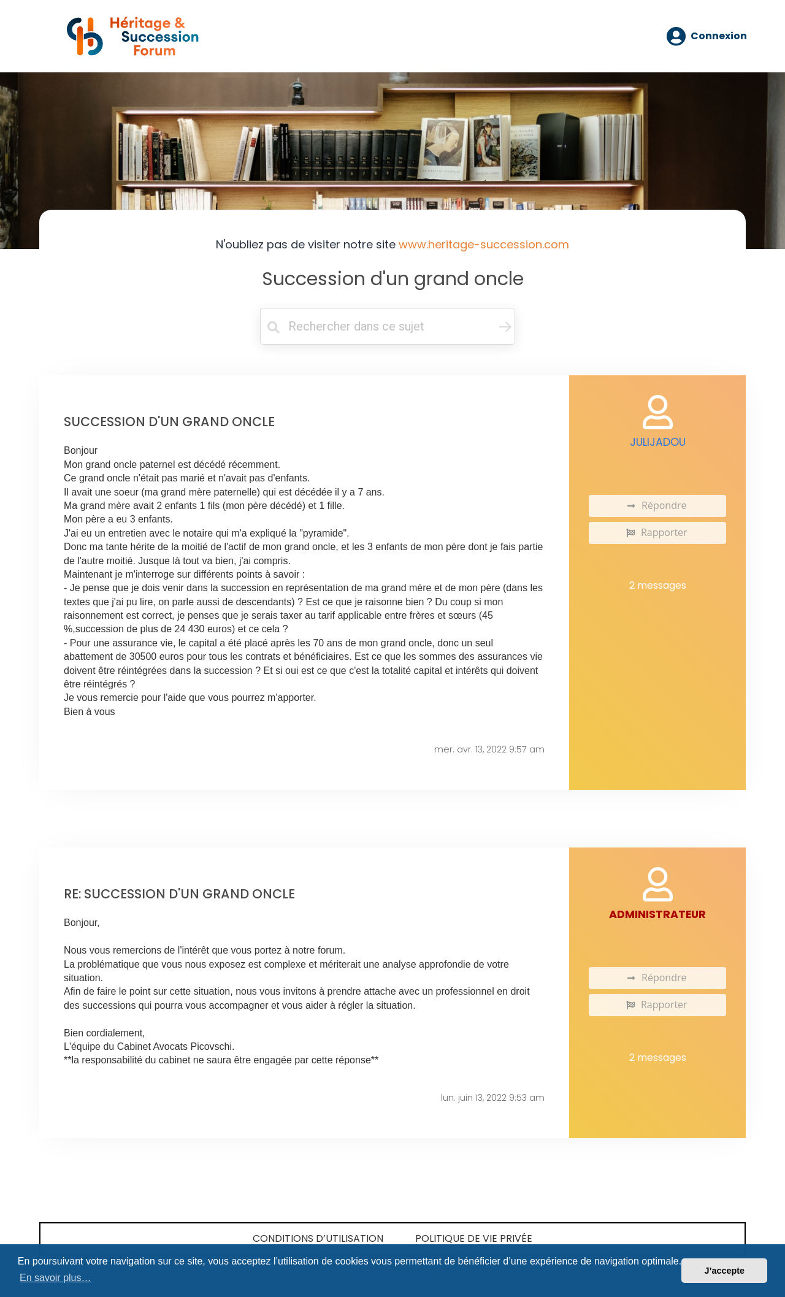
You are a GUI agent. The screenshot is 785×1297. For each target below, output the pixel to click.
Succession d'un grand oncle (393, 279)
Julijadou (658, 442)
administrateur (657, 914)
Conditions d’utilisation (318, 1238)
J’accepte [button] (724, 1271)
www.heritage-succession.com (484, 244)
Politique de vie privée (473, 1238)
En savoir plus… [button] (55, 1277)
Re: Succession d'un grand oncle (179, 894)
